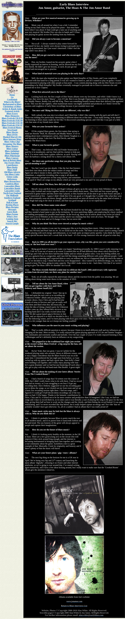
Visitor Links (12, 177)
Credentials (12, 99)
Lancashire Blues (12, 186)
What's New (12, 216)
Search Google (12, 223)
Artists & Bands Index (12, 109)
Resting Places (12, 205)
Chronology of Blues (12, 106)
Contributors (12, 165)
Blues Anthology (12, 151)
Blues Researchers (12, 181)
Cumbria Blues (12, 184)
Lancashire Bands (12, 188)
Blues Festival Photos (12, 127)
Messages (12, 209)
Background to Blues (12, 104)
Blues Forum (12, 214)
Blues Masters (12, 146)
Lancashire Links (12, 191)
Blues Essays (12, 113)
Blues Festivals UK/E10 (12, 118)
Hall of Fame (12, 202)
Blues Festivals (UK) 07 (12, 125)
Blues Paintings (12, 153)
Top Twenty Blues (12, 163)
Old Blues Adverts (12, 172)
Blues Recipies (12, 207)
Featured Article (12, 111)
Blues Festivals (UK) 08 (12, 123)
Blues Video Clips (12, 142)
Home (12, 95)
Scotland (12, 200)
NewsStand (12, 130)
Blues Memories (12, 116)
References (12, 179)
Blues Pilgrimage (12, 156)
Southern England (12, 198)
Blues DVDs (12, 134)
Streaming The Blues (12, 144)
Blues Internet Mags (12, 139)
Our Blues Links (12, 174)
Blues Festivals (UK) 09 (12, 120)
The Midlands (12, 195)
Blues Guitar (12, 149)
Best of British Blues (12, 160)
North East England (12, 193)
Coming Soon (12, 219)
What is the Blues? (12, 102)
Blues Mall (12, 170)
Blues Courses (12, 158)
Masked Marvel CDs (12, 137)
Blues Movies (12, 132)
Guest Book (12, 212)
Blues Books (12, 167)
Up (12, 97)
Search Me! (12, 221)
